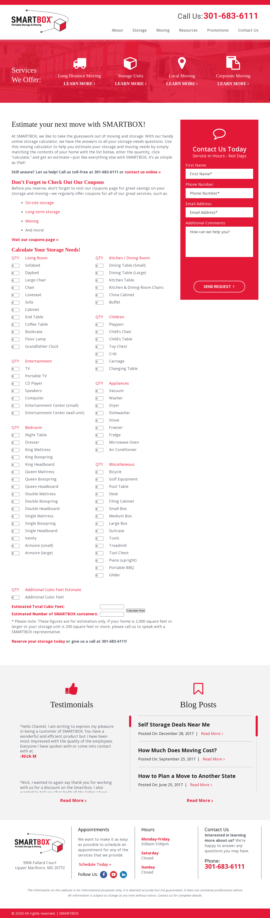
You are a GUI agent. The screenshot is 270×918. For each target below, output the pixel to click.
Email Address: (199, 203)
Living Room (36, 257)
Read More (72, 800)
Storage (139, 30)
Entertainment (38, 361)
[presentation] (218, 269)
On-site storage (39, 202)
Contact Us (248, 30)
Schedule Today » (95, 864)
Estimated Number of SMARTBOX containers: (55, 613)
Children (116, 316)
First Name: (196, 165)
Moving (163, 30)
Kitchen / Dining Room (129, 257)
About (117, 30)
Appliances (119, 383)
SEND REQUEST (217, 286)
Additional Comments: (206, 223)
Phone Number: (200, 184)
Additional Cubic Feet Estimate (53, 589)
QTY (15, 257)
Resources (188, 30)
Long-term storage (42, 211)
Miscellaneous (122, 464)
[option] (79, 71)
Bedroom (33, 427)
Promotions (218, 30)
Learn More (78, 83)
